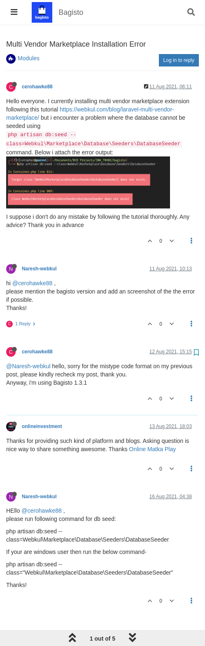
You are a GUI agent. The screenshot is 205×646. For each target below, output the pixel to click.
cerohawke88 (37, 87)
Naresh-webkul (39, 269)
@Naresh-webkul (28, 366)
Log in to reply (178, 60)
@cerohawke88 (32, 283)
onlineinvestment (42, 426)
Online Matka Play (152, 449)
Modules (29, 58)
